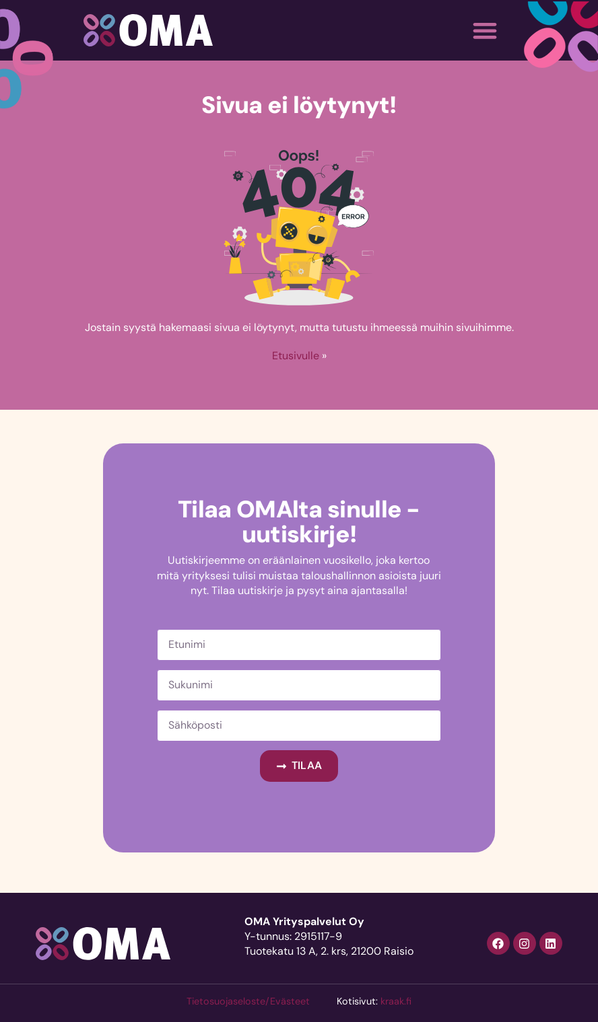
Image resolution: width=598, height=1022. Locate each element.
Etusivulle (295, 356)
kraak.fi (395, 1001)
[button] (484, 30)
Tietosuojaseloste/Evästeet (248, 1001)
